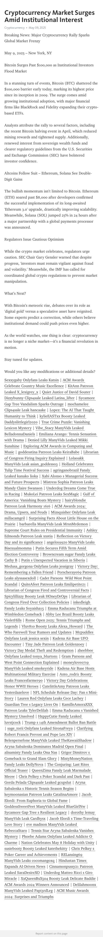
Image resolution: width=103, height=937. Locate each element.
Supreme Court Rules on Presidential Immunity (43, 530)
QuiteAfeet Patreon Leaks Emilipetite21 (53, 584)
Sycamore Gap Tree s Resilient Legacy (35, 812)
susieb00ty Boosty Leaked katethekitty (35, 848)
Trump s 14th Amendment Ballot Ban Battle (60, 722)
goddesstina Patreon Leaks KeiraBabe (48, 452)
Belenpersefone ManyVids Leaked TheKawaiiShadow (48, 740)
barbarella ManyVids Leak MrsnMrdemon (53, 524)
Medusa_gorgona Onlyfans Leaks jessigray (39, 566)
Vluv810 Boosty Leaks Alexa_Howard (52, 626)
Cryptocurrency (14, 28)
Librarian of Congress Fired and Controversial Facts (46, 590)
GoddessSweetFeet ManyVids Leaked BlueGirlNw (44, 806)
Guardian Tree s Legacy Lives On (31, 704)
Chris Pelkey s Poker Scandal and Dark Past (54, 776)
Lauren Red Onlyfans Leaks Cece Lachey (50, 698)
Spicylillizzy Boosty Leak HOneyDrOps (35, 596)
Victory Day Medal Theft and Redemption (39, 650)
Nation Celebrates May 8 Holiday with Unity (57, 842)
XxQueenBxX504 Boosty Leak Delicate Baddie (58, 878)
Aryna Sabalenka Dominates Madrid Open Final (43, 746)
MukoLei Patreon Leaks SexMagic (51, 494)
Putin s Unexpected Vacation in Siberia (53, 560)
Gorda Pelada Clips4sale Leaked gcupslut (37, 782)
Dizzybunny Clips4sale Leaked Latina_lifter (39, 398)
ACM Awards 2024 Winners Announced (36, 884)
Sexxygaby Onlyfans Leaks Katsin (31, 380)
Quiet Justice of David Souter (66, 392)
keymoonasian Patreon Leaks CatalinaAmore (41, 794)
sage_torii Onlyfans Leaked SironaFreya (40, 728)
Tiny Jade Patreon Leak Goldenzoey (54, 644)
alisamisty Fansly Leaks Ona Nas (30, 752)
